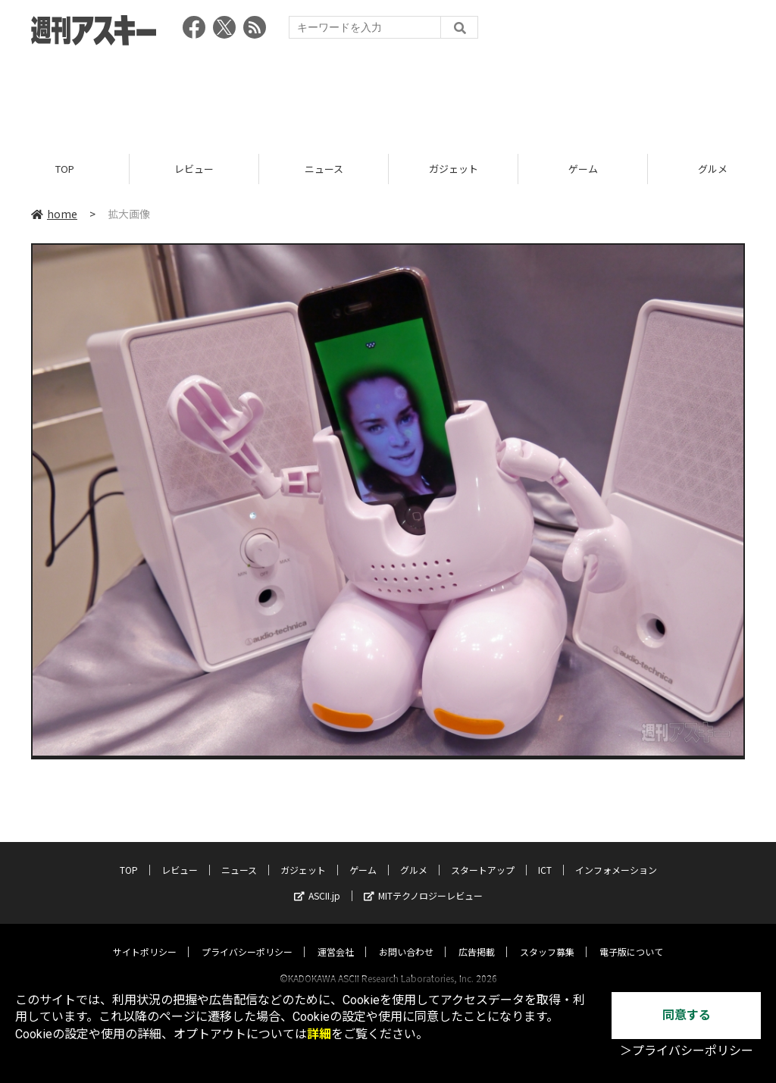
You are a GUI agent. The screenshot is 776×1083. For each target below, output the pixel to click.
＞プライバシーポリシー (686, 1051)
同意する (686, 1015)
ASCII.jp (317, 881)
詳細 (319, 1034)
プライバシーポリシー (247, 937)
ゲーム (583, 168)
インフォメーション (616, 855)
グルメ (413, 855)
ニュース (324, 168)
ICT (545, 855)
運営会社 (336, 937)
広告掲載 (476, 937)
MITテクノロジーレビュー (423, 881)
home (54, 213)
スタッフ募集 (547, 937)
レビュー (194, 168)
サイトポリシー (145, 937)
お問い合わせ (406, 937)
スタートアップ (483, 855)
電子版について (631, 937)
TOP (64, 168)
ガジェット (453, 168)
